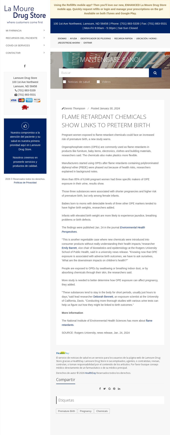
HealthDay (90, 373)
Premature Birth (66, 411)
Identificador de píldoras (95, 38)
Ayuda (73, 38)
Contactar (13, 53)
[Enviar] (155, 72)
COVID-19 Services (18, 45)
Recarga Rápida (123, 38)
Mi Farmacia (14, 30)
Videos (104, 82)
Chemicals (102, 411)
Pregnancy (85, 411)
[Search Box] (104, 72)
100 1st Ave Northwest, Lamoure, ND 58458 (81, 23)
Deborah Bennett (103, 296)
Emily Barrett (69, 247)
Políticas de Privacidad (25, 182)
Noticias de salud (76, 82)
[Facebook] (25, 66)
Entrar (88, 43)
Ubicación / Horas (146, 38)
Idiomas (62, 38)
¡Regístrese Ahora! (69, 43)
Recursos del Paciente (22, 38)
